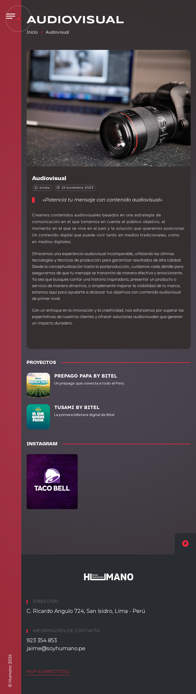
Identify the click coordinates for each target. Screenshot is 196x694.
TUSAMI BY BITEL (76, 407)
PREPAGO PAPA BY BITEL (85, 376)
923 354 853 (42, 640)
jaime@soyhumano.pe (56, 648)
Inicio (32, 32)
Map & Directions (48, 672)
